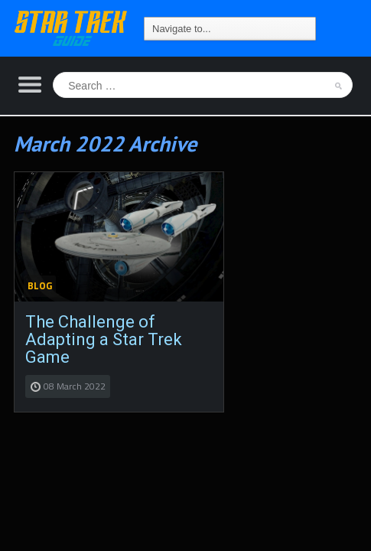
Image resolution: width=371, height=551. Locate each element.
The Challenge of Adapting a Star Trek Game (103, 339)
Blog (40, 285)
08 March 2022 (75, 386)
